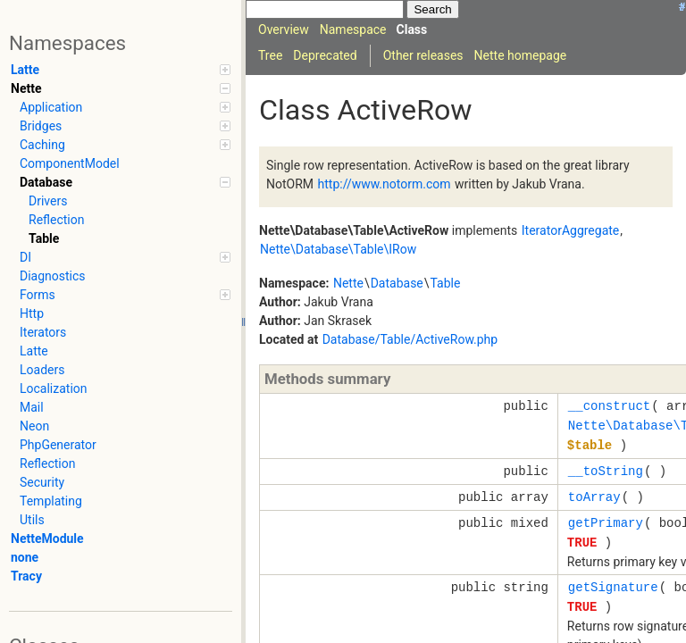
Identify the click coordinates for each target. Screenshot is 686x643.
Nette (120, 88)
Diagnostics (53, 276)
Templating (51, 501)
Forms (125, 295)
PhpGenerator (58, 445)
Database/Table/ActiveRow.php (410, 339)
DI (125, 257)
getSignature (613, 587)
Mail (32, 407)
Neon (34, 426)
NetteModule (47, 538)
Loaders (42, 370)
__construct (609, 405)
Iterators (43, 332)
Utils (32, 520)
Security (42, 482)
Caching (125, 145)
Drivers (48, 201)
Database (125, 182)
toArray (594, 497)
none (24, 557)
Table (44, 238)
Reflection (56, 220)
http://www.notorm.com (384, 184)
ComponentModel (70, 163)
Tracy (26, 576)
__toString (605, 471)
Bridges (125, 126)
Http (32, 313)
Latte (120, 70)
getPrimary (605, 522)
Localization (54, 388)
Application (125, 107)
